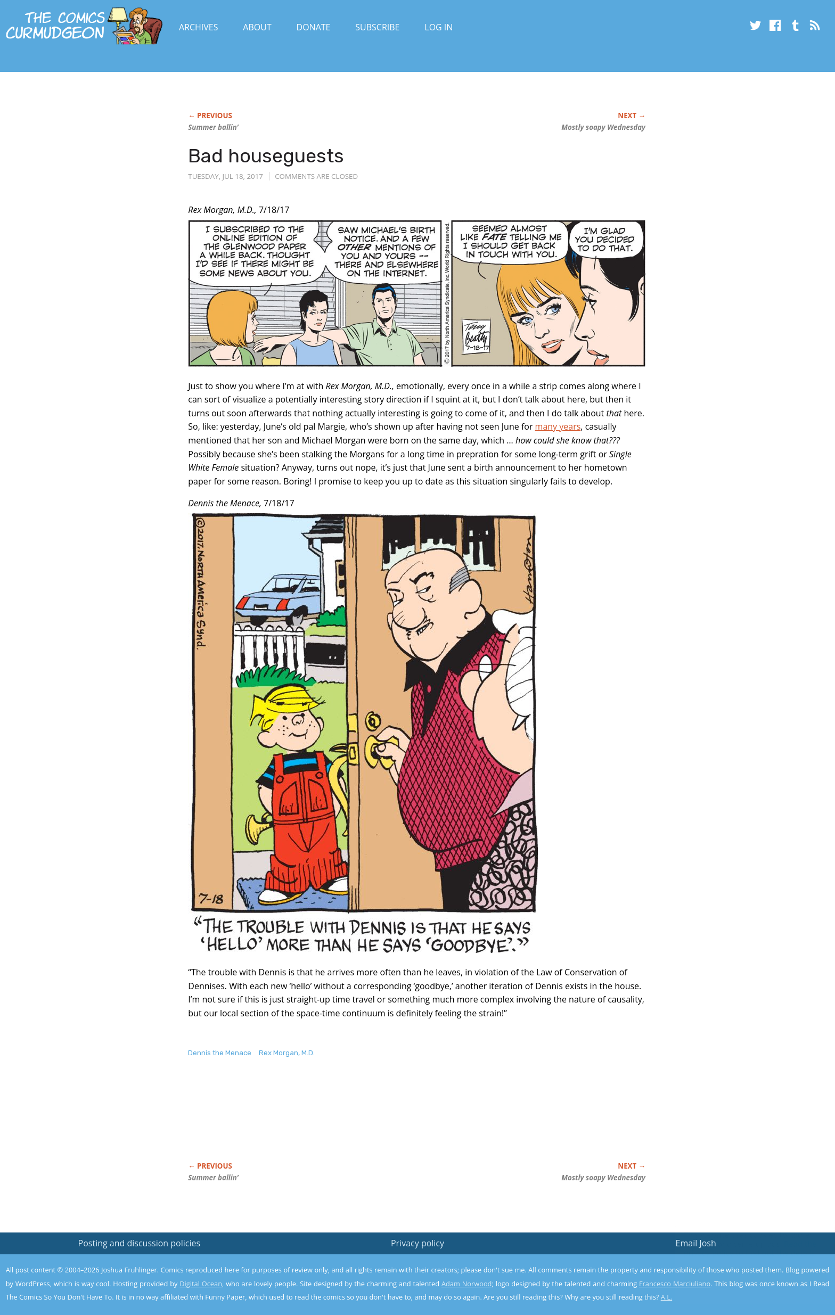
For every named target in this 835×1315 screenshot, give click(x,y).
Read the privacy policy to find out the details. (740, 1248)
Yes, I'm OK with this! (744, 1275)
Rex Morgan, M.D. (287, 1053)
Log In (438, 27)
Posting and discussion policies (139, 1243)
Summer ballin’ (213, 127)
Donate (314, 27)
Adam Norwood (466, 1283)
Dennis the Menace (219, 1053)
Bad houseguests (266, 155)
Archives (198, 27)
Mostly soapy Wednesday (603, 127)
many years (558, 426)
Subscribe (377, 27)
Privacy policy (417, 1243)
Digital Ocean (200, 1283)
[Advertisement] (382, 1121)
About (257, 27)
